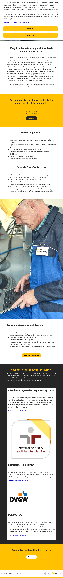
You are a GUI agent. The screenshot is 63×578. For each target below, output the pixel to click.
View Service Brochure (31, 355)
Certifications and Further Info (18, 411)
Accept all (30, 35)
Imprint (16, 22)
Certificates (31, 118)
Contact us (31, 557)
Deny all (30, 28)
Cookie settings (24, 22)
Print (22, 573)
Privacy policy (8, 22)
